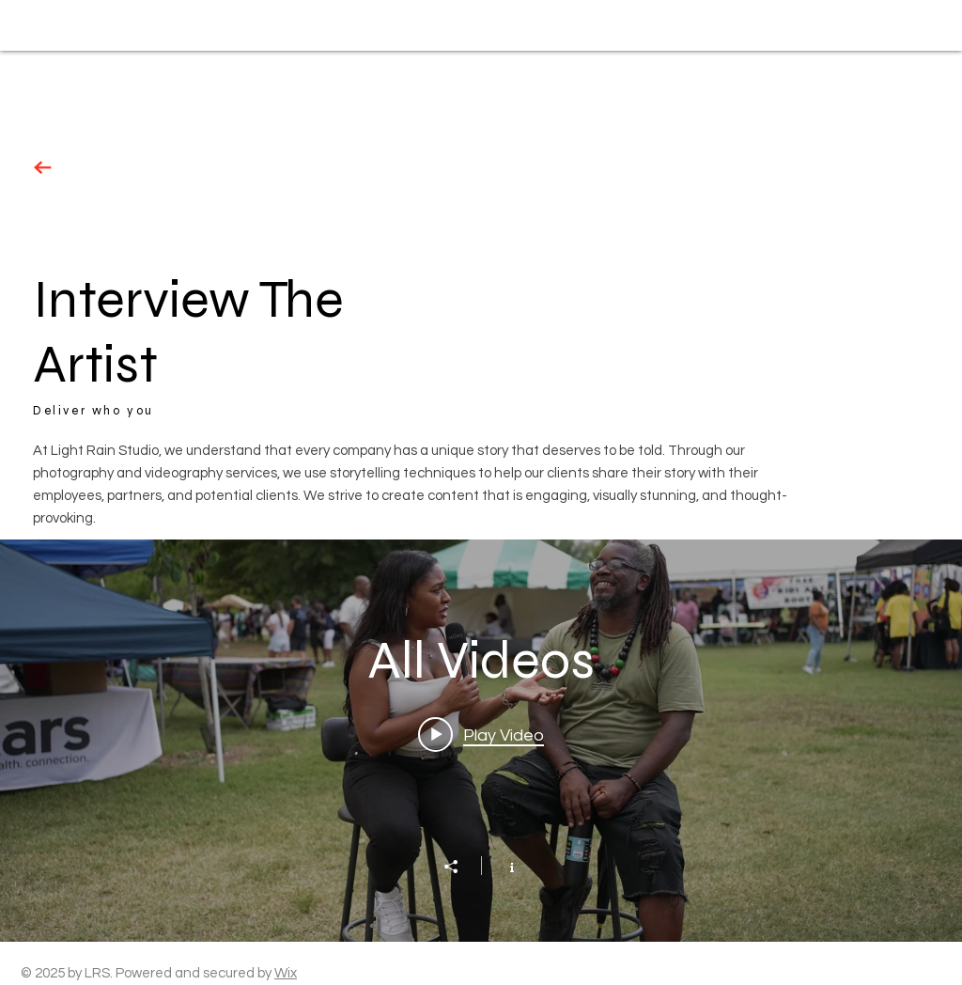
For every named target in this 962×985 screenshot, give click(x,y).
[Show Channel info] (502, 865)
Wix (285, 973)
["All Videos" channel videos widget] (481, 740)
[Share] (460, 866)
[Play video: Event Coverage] (481, 735)
